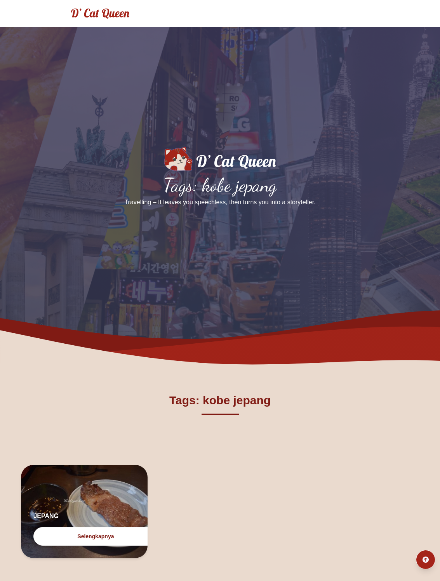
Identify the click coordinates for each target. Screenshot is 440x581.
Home (195, 13)
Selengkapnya (95, 536)
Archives (317, 13)
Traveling (234, 13)
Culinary (276, 13)
